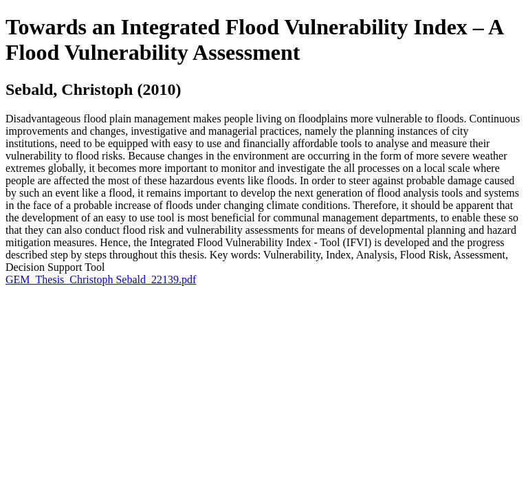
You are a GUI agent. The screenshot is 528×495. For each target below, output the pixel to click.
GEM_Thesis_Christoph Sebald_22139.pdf (101, 279)
